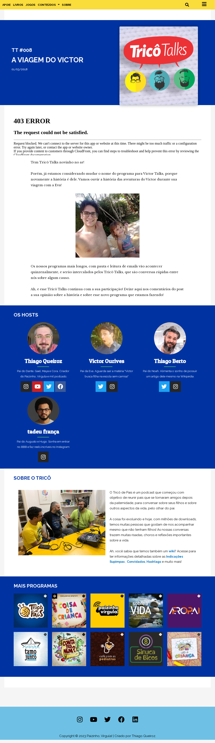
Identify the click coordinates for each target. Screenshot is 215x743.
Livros (18, 6)
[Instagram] (26, 389)
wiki (172, 555)
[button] (186, 6)
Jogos (30, 6)
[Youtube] (37, 389)
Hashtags (156, 565)
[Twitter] (49, 389)
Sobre (66, 6)
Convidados (137, 565)
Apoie (6, 6)
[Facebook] (60, 389)
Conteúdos (48, 6)
